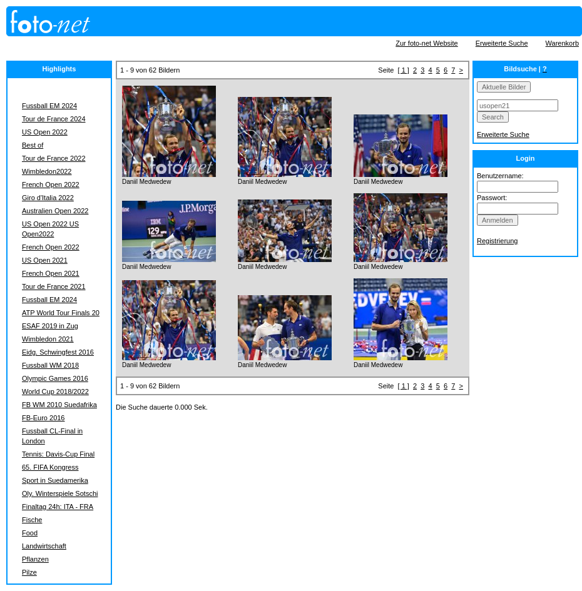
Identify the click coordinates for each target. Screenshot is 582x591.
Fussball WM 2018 (50, 365)
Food (30, 533)
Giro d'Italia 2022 (48, 197)
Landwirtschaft (44, 546)
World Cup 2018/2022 (55, 391)
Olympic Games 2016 (55, 378)
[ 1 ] (403, 70)
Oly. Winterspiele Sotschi (60, 493)
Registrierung (497, 241)
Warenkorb (562, 43)
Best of (32, 145)
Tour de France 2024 (54, 119)
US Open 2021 (45, 260)
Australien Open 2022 (55, 211)
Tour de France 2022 (54, 158)
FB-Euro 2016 (43, 418)
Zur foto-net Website (426, 43)
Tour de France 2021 (54, 286)
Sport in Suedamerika (55, 480)
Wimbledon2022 (47, 171)
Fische (32, 519)
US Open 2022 (45, 132)
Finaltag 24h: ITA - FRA (57, 506)
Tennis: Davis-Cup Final (58, 454)
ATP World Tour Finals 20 (61, 312)
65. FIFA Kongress (50, 467)
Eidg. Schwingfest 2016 (58, 352)
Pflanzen (35, 559)
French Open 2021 (50, 273)
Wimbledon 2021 (48, 339)
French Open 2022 (50, 184)
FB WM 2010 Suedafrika (59, 404)
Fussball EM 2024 (49, 105)
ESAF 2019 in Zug (50, 326)
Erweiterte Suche (502, 43)
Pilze (29, 572)
